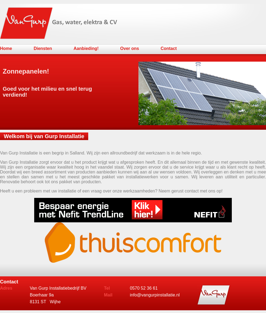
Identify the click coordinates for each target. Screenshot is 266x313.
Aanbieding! (86, 48)
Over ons (129, 48)
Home (6, 48)
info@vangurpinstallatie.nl (155, 295)
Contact (169, 48)
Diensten (43, 48)
